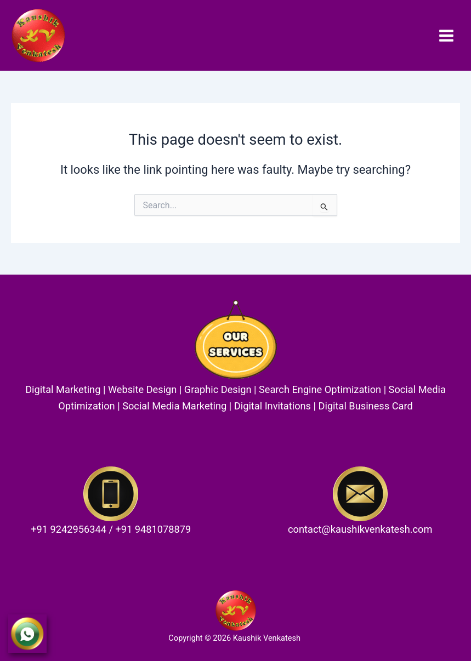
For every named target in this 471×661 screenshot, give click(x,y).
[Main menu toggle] (446, 35)
